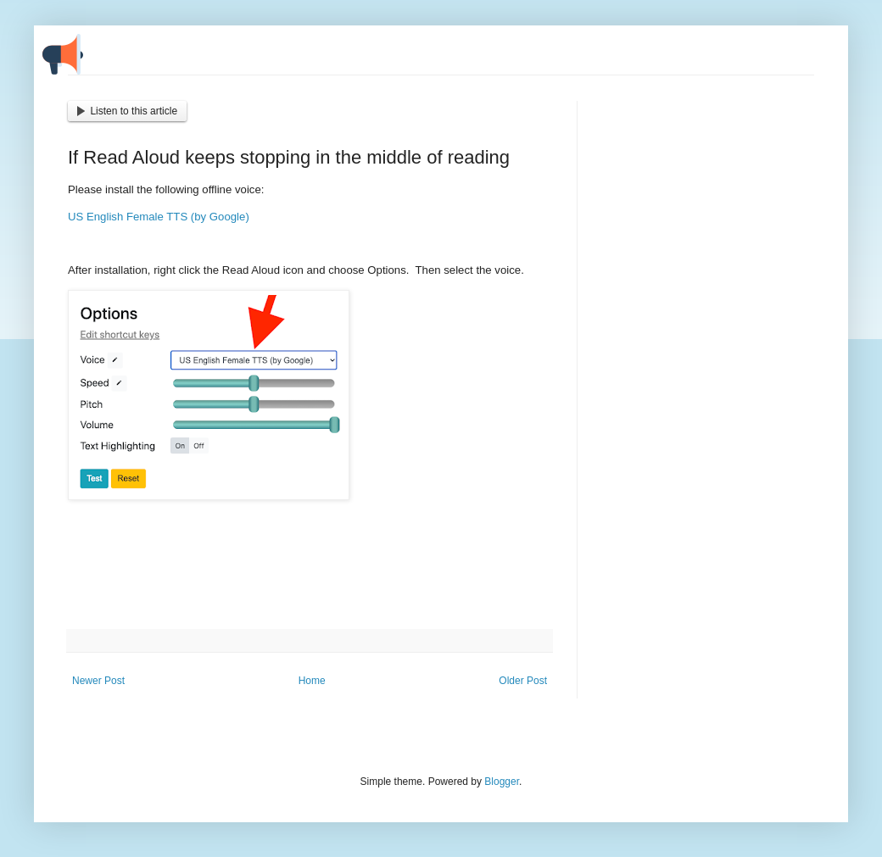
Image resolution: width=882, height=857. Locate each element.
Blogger (501, 781)
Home (312, 681)
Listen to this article (127, 111)
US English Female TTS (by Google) (158, 216)
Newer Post (98, 681)
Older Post (523, 681)
